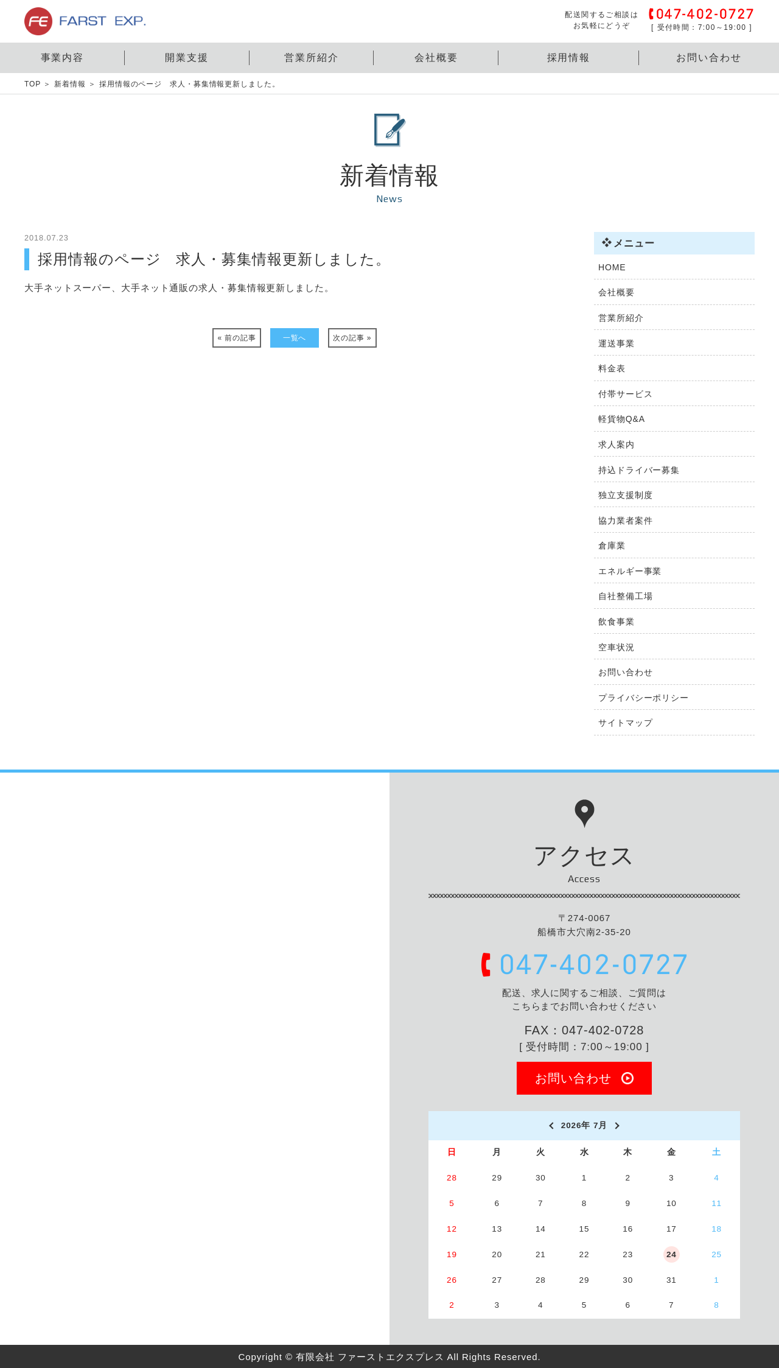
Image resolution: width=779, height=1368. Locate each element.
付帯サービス (625, 394)
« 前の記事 (237, 338)
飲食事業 (616, 621)
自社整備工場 (625, 596)
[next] (618, 1126)
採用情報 (569, 57)
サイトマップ (625, 723)
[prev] (551, 1126)
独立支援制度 (625, 495)
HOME (612, 267)
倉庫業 (612, 545)
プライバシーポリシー (643, 698)
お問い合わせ (709, 57)
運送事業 (616, 343)
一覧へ (295, 338)
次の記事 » (352, 338)
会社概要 (436, 57)
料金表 (612, 368)
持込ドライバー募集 (639, 470)
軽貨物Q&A (621, 419)
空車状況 (616, 647)
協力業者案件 (625, 520)
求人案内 (616, 444)
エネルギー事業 (630, 571)
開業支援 (187, 57)
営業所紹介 (311, 57)
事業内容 (63, 57)
